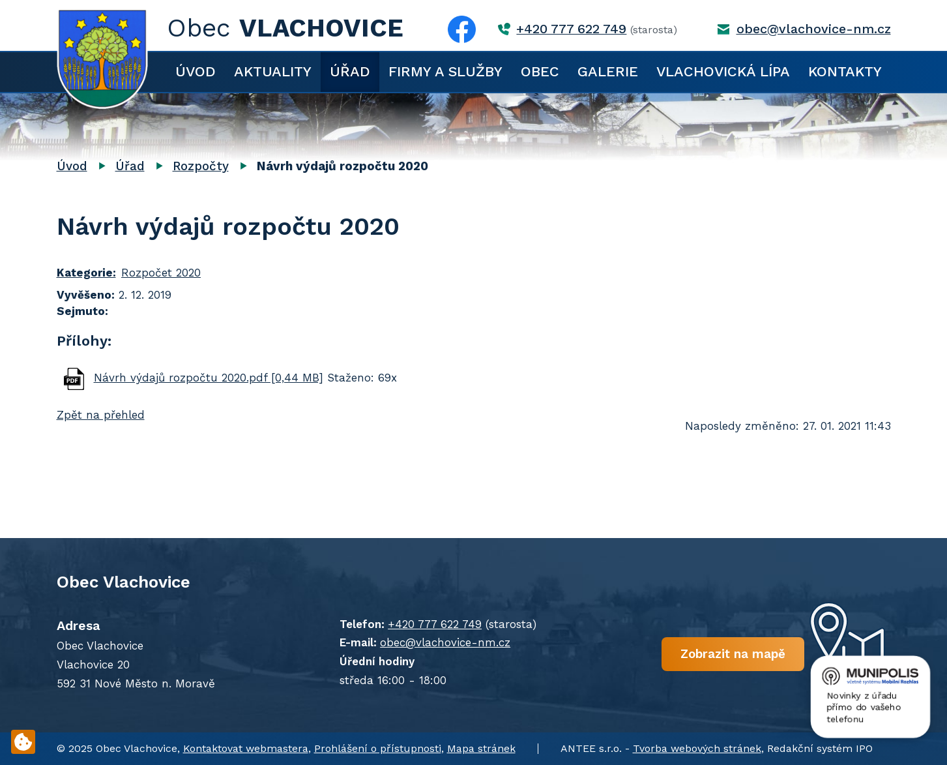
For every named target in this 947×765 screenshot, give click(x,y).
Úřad (350, 71)
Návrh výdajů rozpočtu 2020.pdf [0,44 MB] (208, 377)
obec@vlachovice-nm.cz (813, 29)
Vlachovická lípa (723, 71)
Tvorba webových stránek (697, 748)
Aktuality (273, 71)
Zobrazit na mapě (732, 653)
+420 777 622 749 (571, 29)
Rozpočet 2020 (161, 272)
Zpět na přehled (101, 414)
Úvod (195, 71)
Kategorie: (86, 272)
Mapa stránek (481, 748)
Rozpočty (201, 165)
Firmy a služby (445, 71)
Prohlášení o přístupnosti (377, 748)
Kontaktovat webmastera (245, 748)
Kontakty (845, 71)
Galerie (607, 71)
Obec (540, 71)
